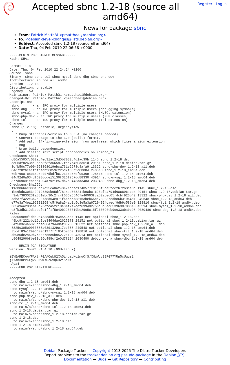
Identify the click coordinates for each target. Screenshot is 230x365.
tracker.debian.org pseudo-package (119, 355)
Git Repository (125, 359)
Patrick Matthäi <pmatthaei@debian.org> (68, 35)
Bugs (101, 359)
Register (204, 4)
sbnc (140, 28)
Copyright (101, 351)
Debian (50, 351)
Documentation (78, 359)
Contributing (155, 359)
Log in (221, 4)
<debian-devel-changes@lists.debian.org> (63, 39)
